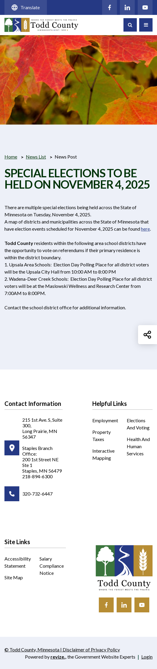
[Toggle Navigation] (146, 25)
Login (147, 656)
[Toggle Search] (130, 25)
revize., (58, 656)
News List (36, 156)
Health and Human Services (138, 446)
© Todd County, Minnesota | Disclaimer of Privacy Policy (62, 650)
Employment (105, 420)
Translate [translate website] (26, 7)
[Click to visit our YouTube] (145, 7)
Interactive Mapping (105, 455)
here (145, 229)
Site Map (13, 577)
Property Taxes (101, 435)
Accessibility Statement (17, 562)
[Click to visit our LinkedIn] (127, 7)
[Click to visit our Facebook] (109, 7)
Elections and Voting (138, 423)
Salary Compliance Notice (51, 566)
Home (10, 156)
